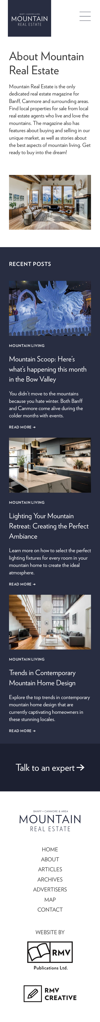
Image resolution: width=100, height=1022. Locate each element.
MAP (50, 899)
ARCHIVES (50, 879)
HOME (50, 849)
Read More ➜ (22, 427)
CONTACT (50, 909)
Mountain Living (27, 345)
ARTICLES (50, 869)
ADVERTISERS (50, 889)
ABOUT (50, 859)
